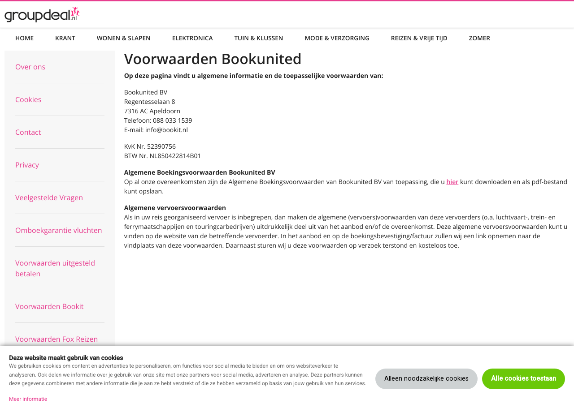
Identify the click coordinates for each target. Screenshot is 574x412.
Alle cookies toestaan (523, 378)
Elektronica (192, 38)
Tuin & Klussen (258, 38)
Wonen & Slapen (124, 38)
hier (452, 182)
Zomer (479, 38)
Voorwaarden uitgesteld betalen (55, 268)
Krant (65, 38)
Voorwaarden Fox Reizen (56, 339)
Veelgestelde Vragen (49, 197)
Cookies (28, 99)
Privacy (27, 165)
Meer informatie (28, 399)
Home (24, 38)
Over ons (30, 67)
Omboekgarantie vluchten (58, 230)
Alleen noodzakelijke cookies (426, 378)
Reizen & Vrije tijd (419, 38)
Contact (28, 132)
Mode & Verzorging (336, 38)
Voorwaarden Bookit (49, 306)
